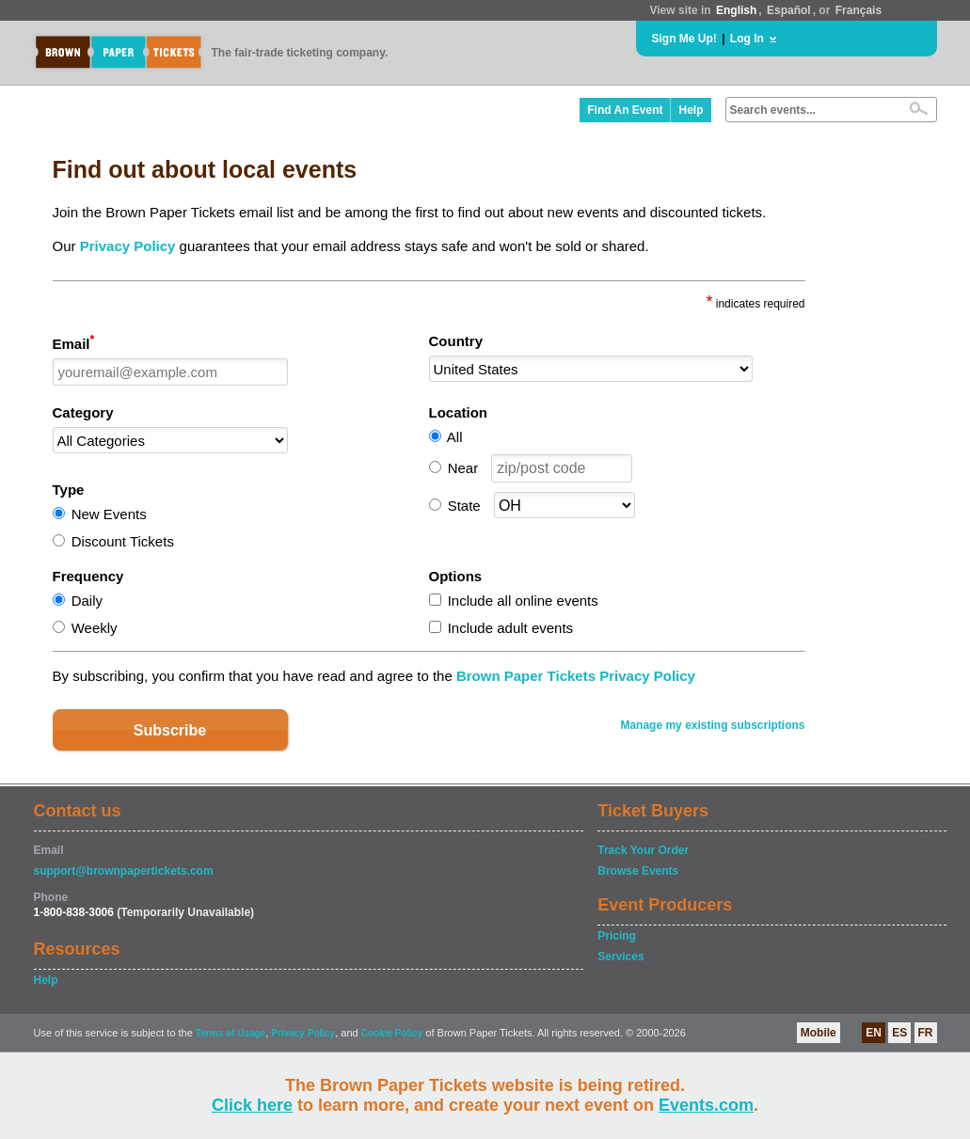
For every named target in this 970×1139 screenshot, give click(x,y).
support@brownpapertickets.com (124, 871)
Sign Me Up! (684, 38)
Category (83, 412)
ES (899, 1032)
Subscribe (170, 730)
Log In (747, 38)
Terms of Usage (230, 1033)
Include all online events (523, 601)
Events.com (706, 1105)
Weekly (95, 628)
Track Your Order (643, 850)
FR (925, 1032)
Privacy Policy (128, 246)
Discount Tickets (123, 541)
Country (456, 341)
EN (874, 1032)
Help (690, 110)
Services (620, 956)
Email (74, 342)
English (736, 10)
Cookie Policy (392, 1033)
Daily (87, 601)
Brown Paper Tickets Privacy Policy (575, 676)
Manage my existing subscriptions (712, 725)
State (464, 506)
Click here (252, 1105)
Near (463, 468)
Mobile (818, 1032)
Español (789, 10)
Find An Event (624, 110)
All (455, 437)
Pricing (616, 935)
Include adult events (510, 628)
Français (858, 10)
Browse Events (637, 871)
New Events (109, 514)
